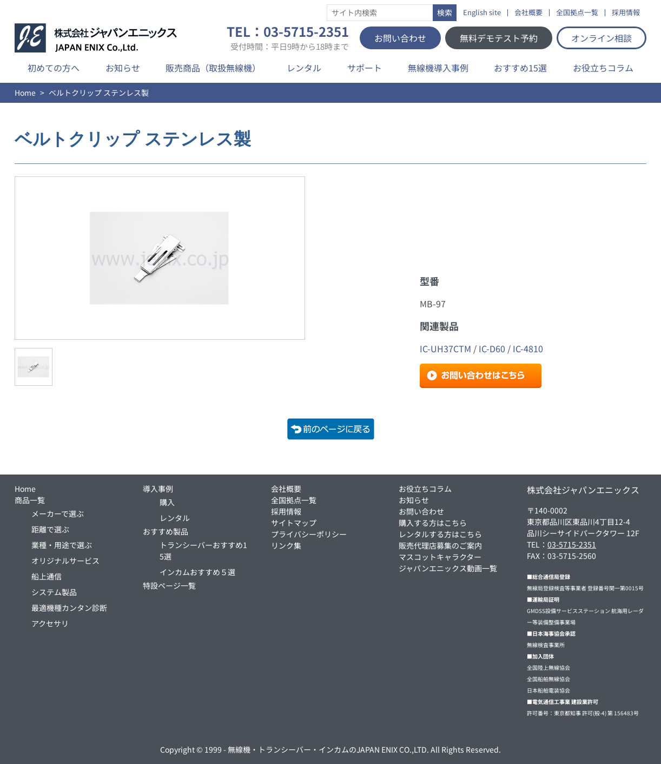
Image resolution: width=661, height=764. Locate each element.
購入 (167, 502)
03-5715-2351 (571, 544)
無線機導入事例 (438, 67)
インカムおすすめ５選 (197, 572)
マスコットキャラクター (440, 556)
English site (482, 12)
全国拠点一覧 (577, 12)
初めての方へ (54, 67)
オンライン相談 (601, 37)
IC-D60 (492, 348)
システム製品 (54, 592)
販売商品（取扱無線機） (213, 67)
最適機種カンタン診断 (69, 607)
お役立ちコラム (603, 67)
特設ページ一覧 (169, 585)
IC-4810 (528, 348)
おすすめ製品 (165, 531)
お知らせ (122, 67)
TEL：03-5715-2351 (288, 38)
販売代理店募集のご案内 (440, 545)
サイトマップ (293, 522)
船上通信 (46, 576)
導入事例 (158, 488)
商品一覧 (30, 500)
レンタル (304, 67)
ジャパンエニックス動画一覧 (448, 568)
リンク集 (286, 545)
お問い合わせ (400, 37)
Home (25, 92)
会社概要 (528, 12)
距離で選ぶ (50, 529)
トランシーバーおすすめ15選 (203, 550)
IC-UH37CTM (445, 348)
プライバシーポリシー (309, 534)
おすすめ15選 (520, 67)
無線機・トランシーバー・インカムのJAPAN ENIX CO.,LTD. (328, 749)
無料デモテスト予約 (499, 37)
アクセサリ (50, 623)
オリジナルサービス (65, 560)
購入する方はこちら (433, 522)
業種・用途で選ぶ (61, 544)
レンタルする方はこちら (440, 534)
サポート (364, 67)
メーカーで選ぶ (57, 513)
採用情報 (626, 12)
